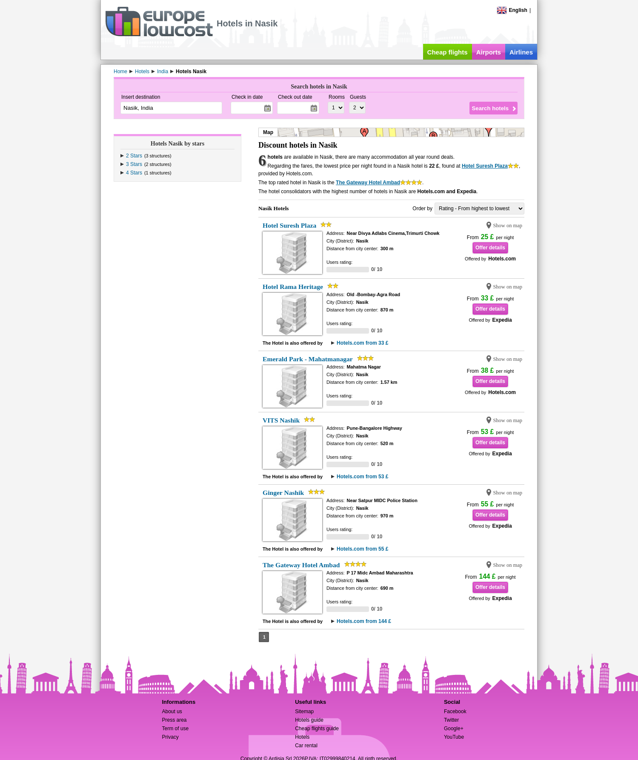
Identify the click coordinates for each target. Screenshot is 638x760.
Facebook (455, 711)
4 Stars (134, 173)
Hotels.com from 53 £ (362, 477)
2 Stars (134, 156)
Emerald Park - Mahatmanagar (308, 359)
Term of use (175, 728)
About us (172, 711)
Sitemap (304, 711)
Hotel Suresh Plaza (485, 166)
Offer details (490, 248)
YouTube (454, 737)
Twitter (451, 720)
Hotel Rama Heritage (293, 286)
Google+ (453, 728)
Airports (488, 52)
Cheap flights (447, 52)
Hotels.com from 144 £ (364, 621)
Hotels (302, 737)
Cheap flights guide (317, 728)
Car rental (306, 746)
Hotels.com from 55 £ (362, 549)
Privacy (170, 737)
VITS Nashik (281, 420)
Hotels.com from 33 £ (362, 343)
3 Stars (134, 164)
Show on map (507, 226)
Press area (174, 720)
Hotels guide (309, 720)
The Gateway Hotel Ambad (368, 183)
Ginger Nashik (283, 492)
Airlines (521, 52)
